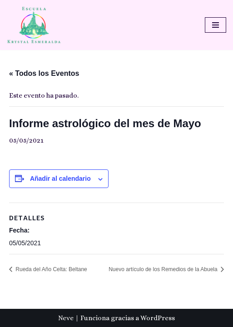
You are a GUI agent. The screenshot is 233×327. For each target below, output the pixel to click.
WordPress (157, 318)
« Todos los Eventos (44, 73)
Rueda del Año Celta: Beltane (50, 269)
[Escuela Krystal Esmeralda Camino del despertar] (34, 25)
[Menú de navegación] (215, 25)
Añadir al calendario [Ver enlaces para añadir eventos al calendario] (60, 178)
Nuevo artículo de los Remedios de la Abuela (164, 269)
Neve (66, 318)
